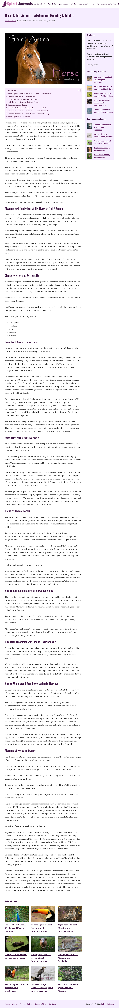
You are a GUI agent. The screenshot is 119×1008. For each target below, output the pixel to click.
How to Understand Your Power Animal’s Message (29, 114)
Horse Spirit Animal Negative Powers (25, 102)
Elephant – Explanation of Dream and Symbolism (102, 127)
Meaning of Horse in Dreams (19, 117)
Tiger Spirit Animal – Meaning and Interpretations (68, 928)
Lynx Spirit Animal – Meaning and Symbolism (68, 957)
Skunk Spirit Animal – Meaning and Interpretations (102, 102)
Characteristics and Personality (21, 97)
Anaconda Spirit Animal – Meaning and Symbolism (103, 79)
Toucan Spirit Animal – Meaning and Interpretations (42, 928)
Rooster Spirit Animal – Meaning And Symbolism (16, 987)
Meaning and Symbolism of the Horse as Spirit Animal (30, 94)
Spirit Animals (10, 21)
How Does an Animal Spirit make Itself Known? (28, 111)
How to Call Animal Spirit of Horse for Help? (27, 108)
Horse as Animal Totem (17, 105)
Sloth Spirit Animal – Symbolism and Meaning (68, 987)
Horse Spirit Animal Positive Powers (24, 99)
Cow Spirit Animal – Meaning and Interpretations (41, 957)
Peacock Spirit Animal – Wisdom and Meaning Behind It (16, 928)
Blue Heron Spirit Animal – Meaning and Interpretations (42, 987)
